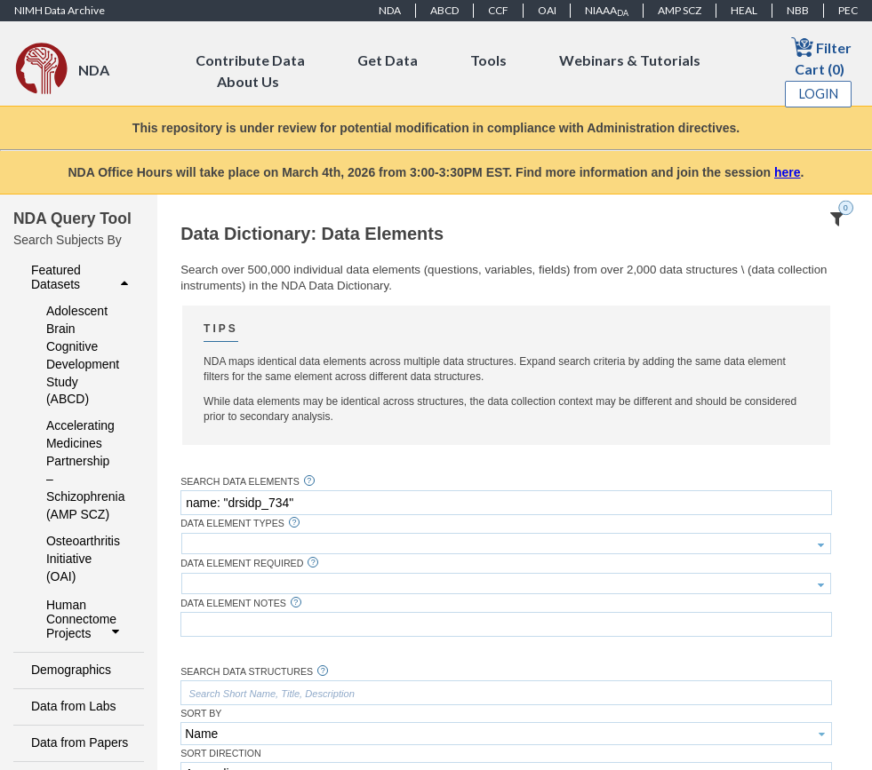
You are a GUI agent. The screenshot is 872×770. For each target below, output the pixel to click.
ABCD (444, 10)
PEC (848, 10)
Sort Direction (220, 753)
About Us (248, 81)
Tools (488, 60)
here (787, 172)
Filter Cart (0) (821, 56)
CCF (498, 10)
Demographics (71, 670)
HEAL (744, 10)
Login (818, 93)
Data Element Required (241, 563)
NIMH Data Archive (59, 10)
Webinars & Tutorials (629, 60)
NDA (390, 10)
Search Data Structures (246, 672)
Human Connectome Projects (85, 619)
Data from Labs (73, 706)
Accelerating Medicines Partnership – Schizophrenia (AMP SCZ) (83, 469)
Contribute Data (250, 60)
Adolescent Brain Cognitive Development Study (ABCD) (82, 355)
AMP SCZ (679, 10)
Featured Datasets (81, 277)
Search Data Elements (240, 482)
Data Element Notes (233, 603)
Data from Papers (79, 742)
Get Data (387, 60)
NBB (798, 10)
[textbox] (506, 502)
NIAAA (606, 11)
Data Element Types (232, 523)
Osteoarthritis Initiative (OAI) (83, 558)
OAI (547, 10)
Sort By (200, 713)
